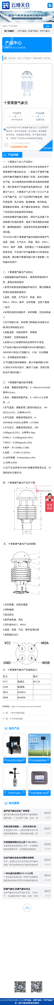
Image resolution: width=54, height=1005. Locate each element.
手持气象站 (45, 31)
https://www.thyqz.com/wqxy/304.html (26, 706)
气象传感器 (37, 58)
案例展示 (7, 919)
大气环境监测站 (27, 969)
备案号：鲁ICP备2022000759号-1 (14, 956)
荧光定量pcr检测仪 (44, 969)
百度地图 (20, 922)
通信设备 (10, 973)
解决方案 (47, 915)
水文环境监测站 (10, 969)
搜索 (48, 26)
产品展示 (27, 58)
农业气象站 (44, 966)
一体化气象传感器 (17, 713)
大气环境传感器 (16, 719)
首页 (19, 58)
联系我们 (47, 919)
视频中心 (20, 919)
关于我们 (33, 919)
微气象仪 (19, 162)
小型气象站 (22, 31)
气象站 (10, 966)
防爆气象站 (33, 31)
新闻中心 (33, 915)
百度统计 (7, 922)
